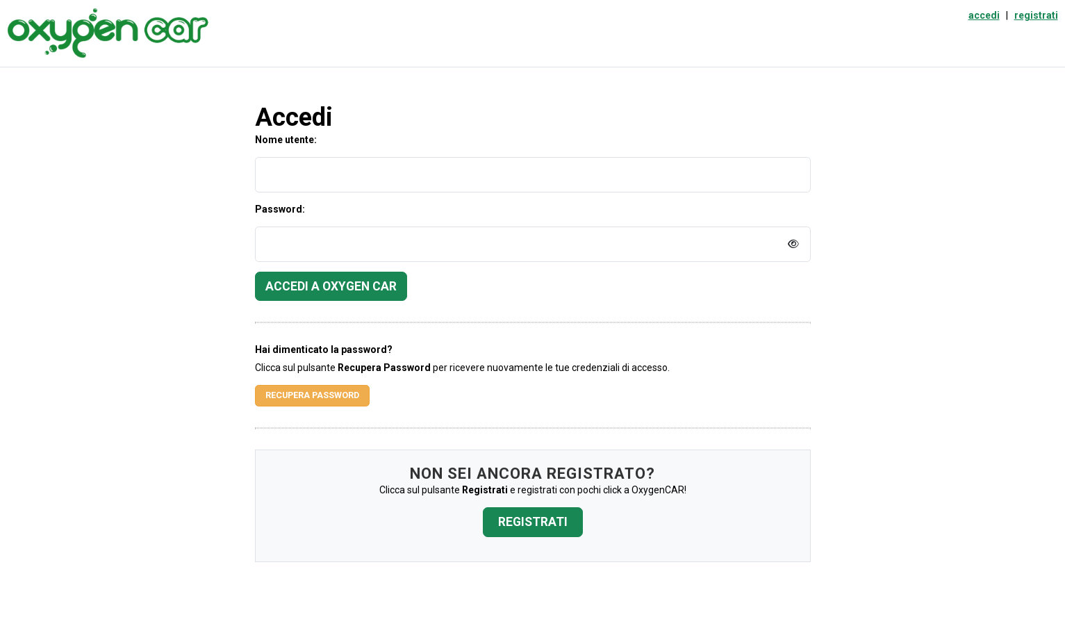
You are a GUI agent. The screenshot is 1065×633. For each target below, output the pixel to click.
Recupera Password (312, 395)
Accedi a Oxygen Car (331, 286)
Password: (280, 209)
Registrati (533, 522)
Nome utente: (286, 139)
